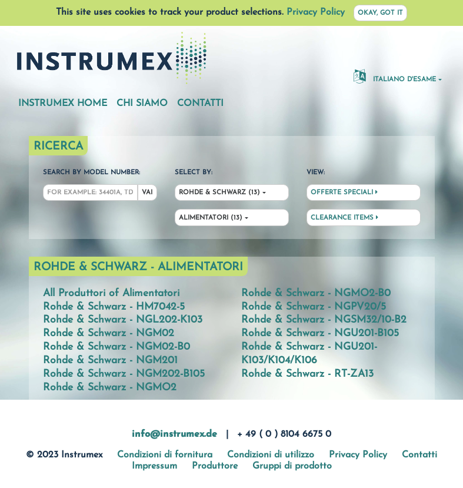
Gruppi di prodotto (292, 466)
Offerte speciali (344, 192)
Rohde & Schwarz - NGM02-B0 (116, 347)
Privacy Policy (316, 12)
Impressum (154, 466)
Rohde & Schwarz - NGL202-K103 (122, 320)
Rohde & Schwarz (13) (219, 193)
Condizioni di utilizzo (270, 455)
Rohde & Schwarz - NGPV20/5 (313, 307)
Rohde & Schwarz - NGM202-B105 (124, 374)
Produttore (215, 466)
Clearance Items (344, 217)
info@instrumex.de (174, 434)
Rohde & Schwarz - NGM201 (110, 361)
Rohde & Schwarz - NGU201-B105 (320, 333)
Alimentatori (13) (210, 218)
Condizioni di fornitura (164, 455)
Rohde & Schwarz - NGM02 (108, 333)
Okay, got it (380, 13)
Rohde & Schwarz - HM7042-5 (114, 307)
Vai (147, 193)
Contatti (200, 103)
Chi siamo (142, 103)
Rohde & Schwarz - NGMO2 (109, 388)
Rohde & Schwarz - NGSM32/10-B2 (324, 320)
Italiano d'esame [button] (395, 76)
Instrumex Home (62, 103)
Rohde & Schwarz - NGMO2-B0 (316, 293)
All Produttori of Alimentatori (111, 293)
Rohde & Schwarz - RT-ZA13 (307, 374)
